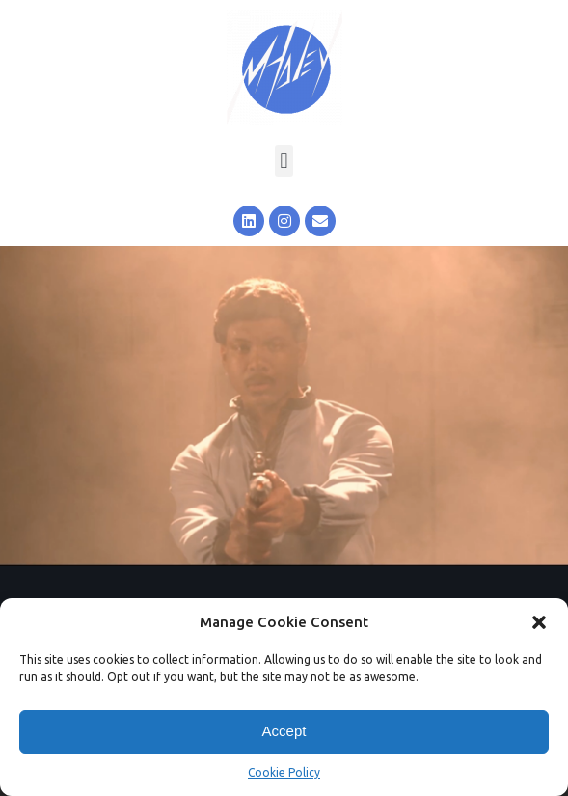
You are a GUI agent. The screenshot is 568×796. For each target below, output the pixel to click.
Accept (284, 731)
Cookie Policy (284, 772)
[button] (539, 622)
